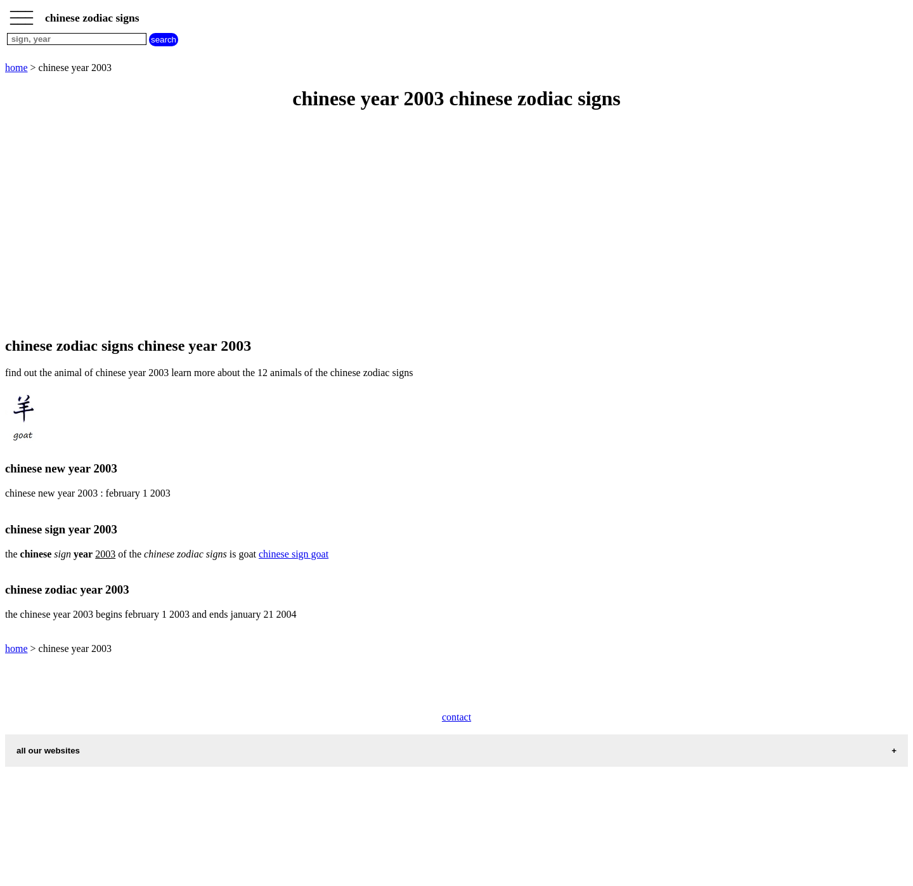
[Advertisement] (385, 224)
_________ (21, 14)
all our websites (48, 750)
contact (456, 717)
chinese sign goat (293, 554)
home (16, 67)
